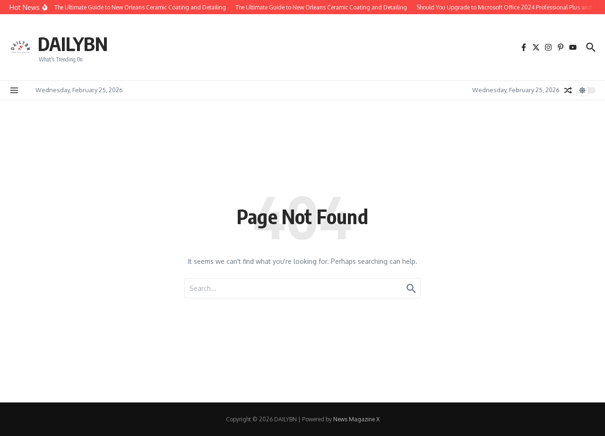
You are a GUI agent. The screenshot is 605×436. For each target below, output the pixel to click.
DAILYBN (73, 43)
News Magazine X (356, 419)
